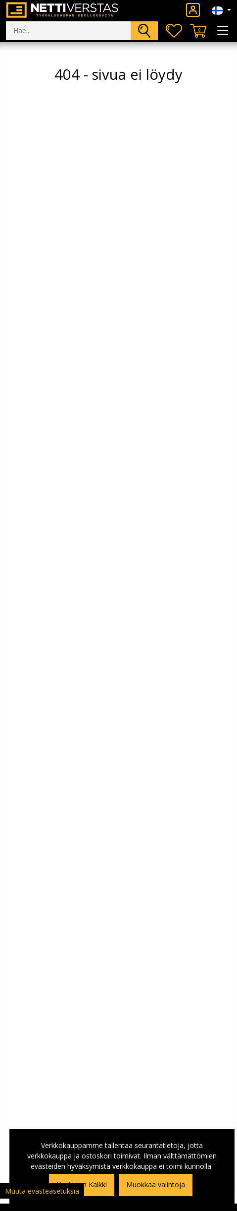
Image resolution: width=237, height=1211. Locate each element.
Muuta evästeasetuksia (42, 1191)
